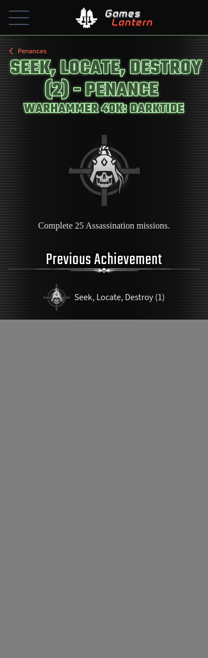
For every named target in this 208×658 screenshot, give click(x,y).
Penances (27, 51)
